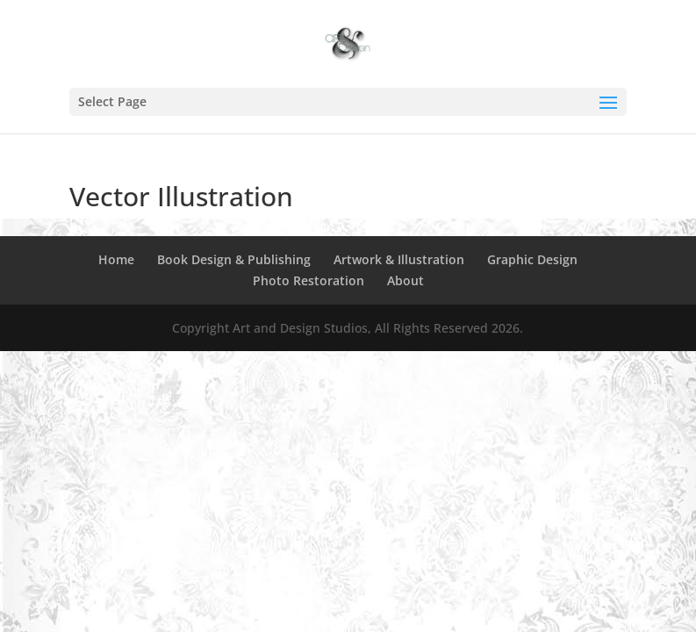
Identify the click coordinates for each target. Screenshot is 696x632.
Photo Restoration (308, 280)
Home (116, 259)
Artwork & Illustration (399, 259)
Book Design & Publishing (234, 259)
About (405, 280)
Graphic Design (532, 259)
